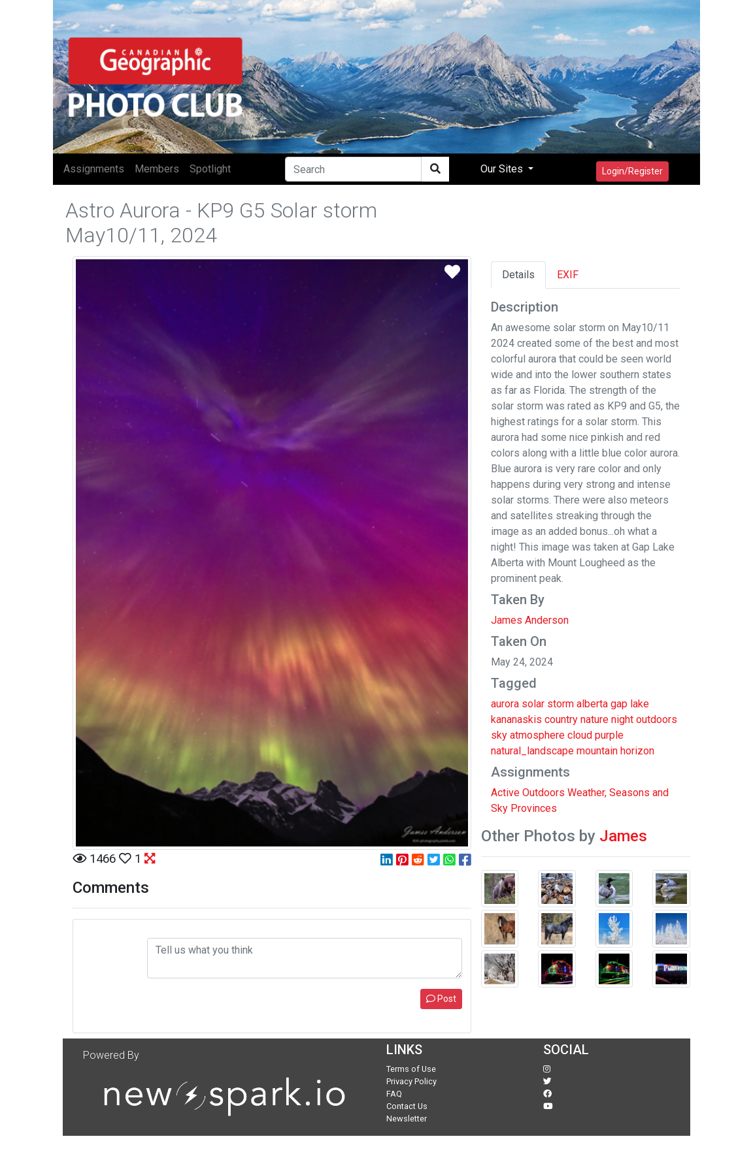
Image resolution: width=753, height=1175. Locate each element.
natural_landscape (532, 751)
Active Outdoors (528, 792)
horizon (637, 751)
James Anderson (530, 620)
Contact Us (406, 1106)
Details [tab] (518, 274)
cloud (579, 735)
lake (639, 704)
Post (441, 998)
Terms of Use (411, 1069)
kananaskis (516, 719)
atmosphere (537, 735)
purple (609, 735)
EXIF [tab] (567, 274)
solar (533, 704)
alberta (592, 704)
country (561, 719)
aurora (505, 704)
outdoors (656, 719)
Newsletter (406, 1118)
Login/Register (632, 171)
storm (560, 704)
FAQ (394, 1094)
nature (594, 719)
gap (619, 704)
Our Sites (503, 169)
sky (499, 735)
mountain (597, 751)
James (623, 836)
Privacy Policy (411, 1081)
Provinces (533, 808)
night (622, 719)
